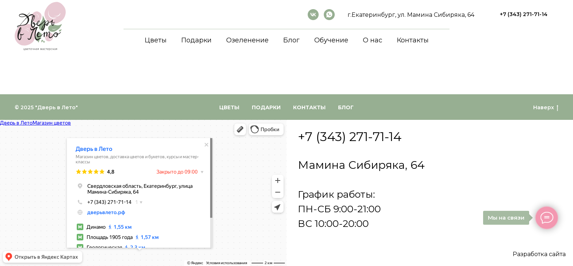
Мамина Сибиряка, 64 (361, 165)
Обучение (331, 40)
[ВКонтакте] (313, 14)
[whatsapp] (329, 14)
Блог (291, 40)
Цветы (156, 40)
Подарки (196, 40)
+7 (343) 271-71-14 (350, 136)
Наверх (545, 107)
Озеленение (247, 40)
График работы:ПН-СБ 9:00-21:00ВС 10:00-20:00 (339, 209)
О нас (372, 40)
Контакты (413, 40)
